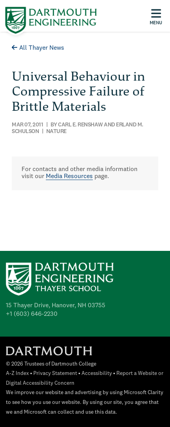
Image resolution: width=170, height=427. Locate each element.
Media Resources (69, 176)
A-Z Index (17, 373)
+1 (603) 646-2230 (32, 314)
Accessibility (96, 373)
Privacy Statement (55, 373)
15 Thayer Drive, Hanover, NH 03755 (55, 306)
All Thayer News (38, 48)
